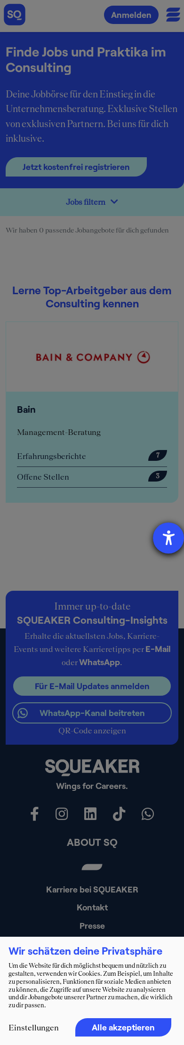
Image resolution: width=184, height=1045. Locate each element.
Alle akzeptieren (123, 1027)
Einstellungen (33, 1027)
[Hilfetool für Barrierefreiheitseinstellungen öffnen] (168, 538)
